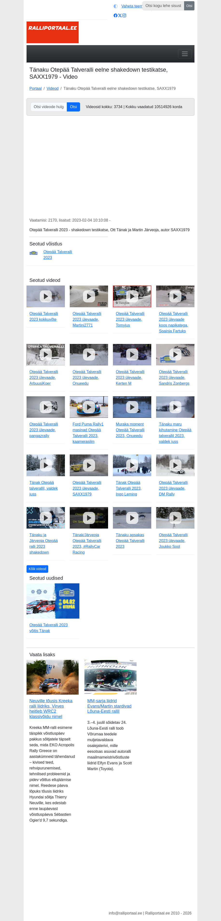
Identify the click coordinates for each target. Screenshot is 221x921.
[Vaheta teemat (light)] (131, 6)
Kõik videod (37, 569)
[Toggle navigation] (185, 54)
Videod (53, 88)
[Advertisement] (110, 870)
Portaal (35, 88)
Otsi (189, 6)
